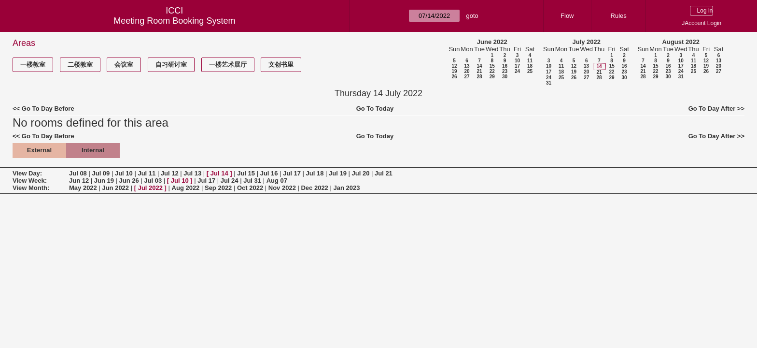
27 (466, 76)
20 (466, 71)
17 (517, 66)
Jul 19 (338, 173)
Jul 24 (229, 180)
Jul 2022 (150, 187)
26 (454, 76)
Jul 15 (246, 173)
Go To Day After (712, 108)
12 (454, 66)
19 (454, 71)
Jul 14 (219, 173)
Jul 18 (315, 173)
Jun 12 (79, 180)
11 (530, 60)
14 (479, 66)
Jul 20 (361, 173)
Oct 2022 (250, 187)
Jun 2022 (115, 187)
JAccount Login (701, 23)
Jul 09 (101, 173)
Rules (619, 15)
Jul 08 (78, 173)
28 (479, 76)
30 (504, 76)
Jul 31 (252, 180)
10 (517, 60)
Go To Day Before (48, 108)
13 (466, 66)
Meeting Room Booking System (174, 21)
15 (492, 66)
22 (492, 71)
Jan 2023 (346, 187)
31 (548, 83)
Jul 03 (153, 180)
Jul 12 (170, 173)
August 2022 (681, 41)
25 (530, 71)
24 (517, 71)
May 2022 (83, 187)
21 (479, 71)
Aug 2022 (186, 187)
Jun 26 (129, 180)
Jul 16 (269, 173)
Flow (567, 15)
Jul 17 (292, 173)
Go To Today (375, 108)
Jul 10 (124, 173)
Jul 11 (146, 173)
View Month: (31, 187)
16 (504, 66)
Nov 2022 (282, 187)
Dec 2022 (314, 187)
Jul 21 (384, 173)
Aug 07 (276, 180)
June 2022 (492, 41)
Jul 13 (192, 173)
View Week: (30, 180)
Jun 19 (104, 180)
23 (504, 71)
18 (530, 66)
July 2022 (586, 41)
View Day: (27, 173)
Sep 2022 (218, 187)
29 (492, 76)
